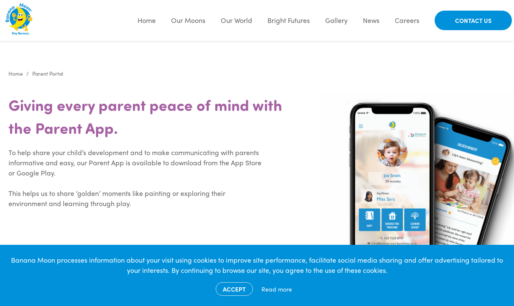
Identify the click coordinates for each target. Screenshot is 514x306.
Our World (236, 20)
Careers (407, 20)
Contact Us (473, 20)
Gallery (336, 20)
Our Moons (188, 20)
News (371, 20)
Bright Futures (288, 20)
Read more (276, 289)
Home (147, 20)
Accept (234, 289)
